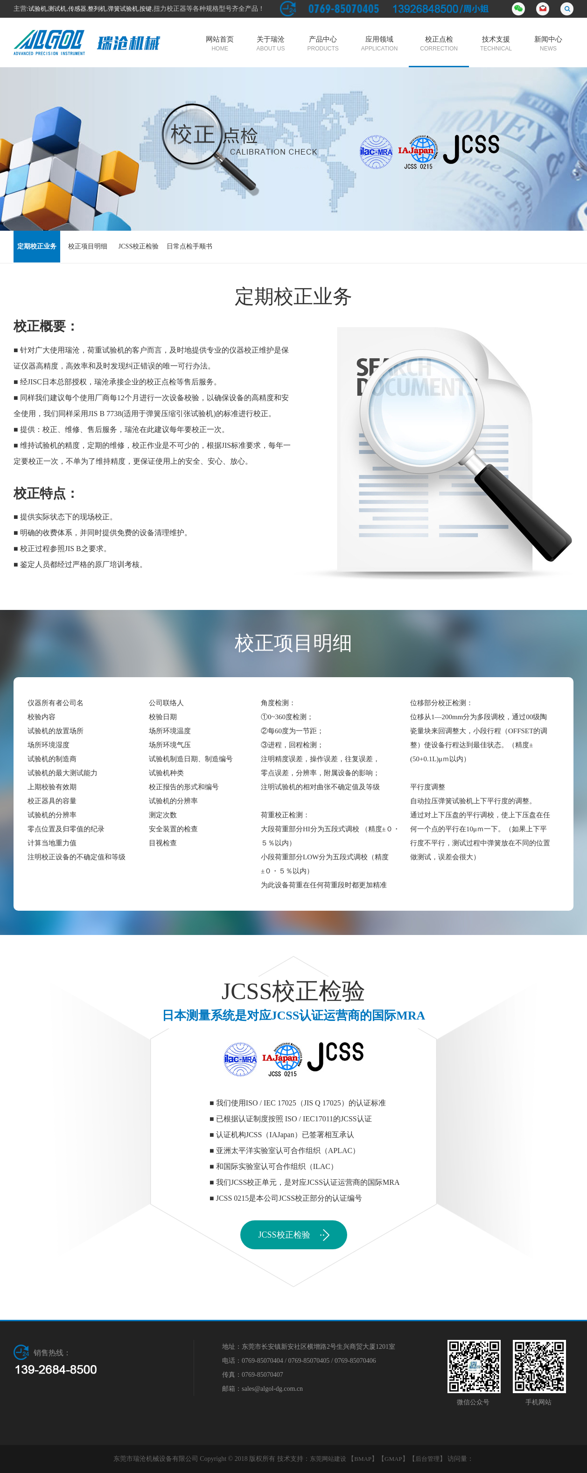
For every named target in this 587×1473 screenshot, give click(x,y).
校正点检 (439, 44)
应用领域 (379, 44)
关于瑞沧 (270, 44)
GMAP (393, 1458)
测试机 (57, 8)
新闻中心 (548, 44)
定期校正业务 (36, 246)
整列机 (97, 8)
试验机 (37, 8)
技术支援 (496, 44)
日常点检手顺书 (189, 246)
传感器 (77, 8)
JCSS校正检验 (139, 246)
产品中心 (323, 44)
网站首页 (220, 44)
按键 (146, 8)
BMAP (362, 1458)
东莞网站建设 (328, 1458)
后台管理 (427, 1458)
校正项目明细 (87, 246)
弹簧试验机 (123, 8)
